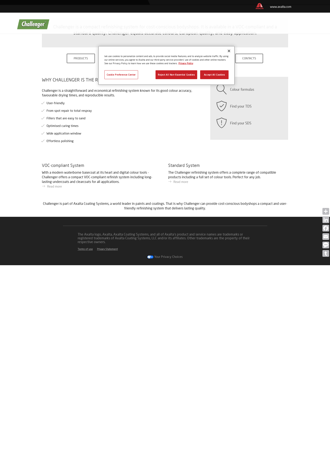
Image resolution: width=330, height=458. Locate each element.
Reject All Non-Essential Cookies (176, 74)
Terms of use (85, 441)
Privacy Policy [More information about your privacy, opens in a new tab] (185, 63)
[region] (166, 65)
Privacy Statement (107, 441)
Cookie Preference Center (121, 74)
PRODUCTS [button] (81, 188)
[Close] (229, 51)
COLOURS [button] (165, 188)
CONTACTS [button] (249, 188)
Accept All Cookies (214, 74)
